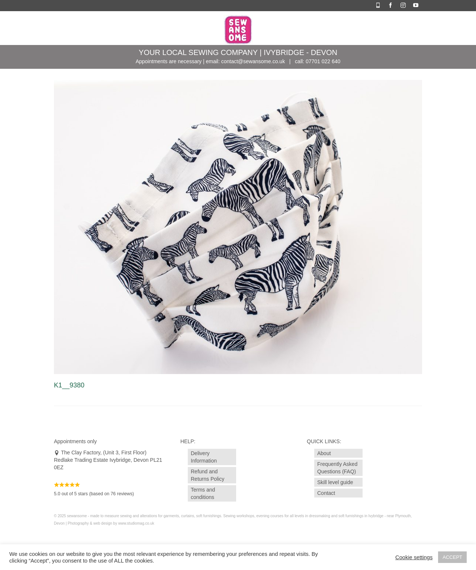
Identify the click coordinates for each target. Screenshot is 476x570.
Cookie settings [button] (413, 557)
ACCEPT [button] (452, 557)
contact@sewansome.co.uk (253, 61)
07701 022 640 (323, 61)
